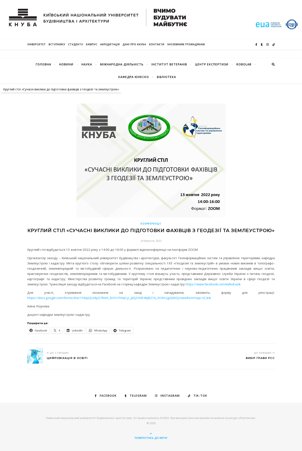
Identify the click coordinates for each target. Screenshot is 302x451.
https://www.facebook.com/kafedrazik (213, 284)
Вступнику (57, 44)
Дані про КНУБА (134, 44)
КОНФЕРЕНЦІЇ (151, 223)
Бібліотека (166, 77)
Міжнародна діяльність (121, 64)
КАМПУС (91, 44)
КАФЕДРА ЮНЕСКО (133, 77)
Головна (43, 64)
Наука (86, 64)
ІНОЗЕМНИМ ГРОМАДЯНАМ (186, 44)
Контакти (156, 44)
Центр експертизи (211, 64)
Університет (36, 44)
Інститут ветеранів (169, 64)
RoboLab (243, 64)
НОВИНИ (66, 64)
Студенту (75, 44)
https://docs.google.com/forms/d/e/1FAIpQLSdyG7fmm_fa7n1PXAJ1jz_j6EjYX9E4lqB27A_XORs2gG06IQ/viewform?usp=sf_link (119, 298)
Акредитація (110, 44)
